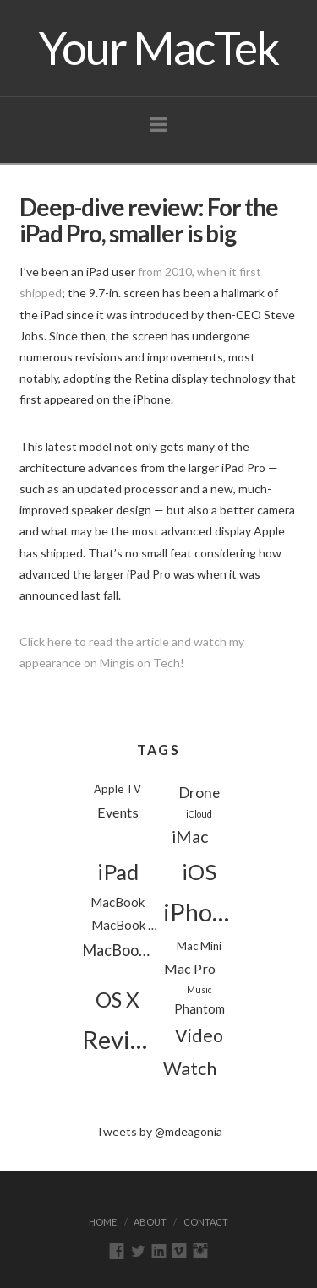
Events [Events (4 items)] (118, 812)
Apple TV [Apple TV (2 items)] (117, 789)
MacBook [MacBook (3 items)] (117, 902)
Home (103, 1221)
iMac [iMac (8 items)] (190, 836)
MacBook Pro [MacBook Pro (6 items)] (118, 950)
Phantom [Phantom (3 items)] (199, 1008)
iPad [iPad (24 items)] (118, 871)
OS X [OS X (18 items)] (117, 999)
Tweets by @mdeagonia (159, 1131)
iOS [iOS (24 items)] (199, 871)
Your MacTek (158, 48)
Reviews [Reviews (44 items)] (118, 1039)
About (150, 1221)
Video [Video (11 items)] (199, 1035)
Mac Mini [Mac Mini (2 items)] (199, 946)
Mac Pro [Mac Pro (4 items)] (190, 968)
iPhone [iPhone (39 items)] (199, 912)
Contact (205, 1221)
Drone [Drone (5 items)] (199, 793)
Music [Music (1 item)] (199, 989)
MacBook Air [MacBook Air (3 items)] (127, 924)
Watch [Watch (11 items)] (189, 1068)
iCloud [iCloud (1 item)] (199, 813)
